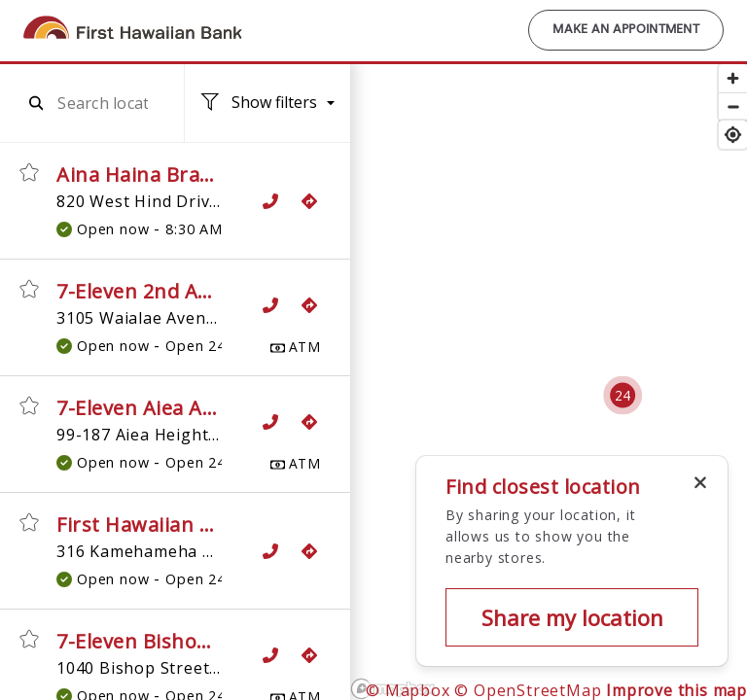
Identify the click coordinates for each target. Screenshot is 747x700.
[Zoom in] (733, 78)
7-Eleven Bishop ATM (158, 641)
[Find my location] (733, 135)
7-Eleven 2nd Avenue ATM (181, 291)
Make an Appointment (625, 30)
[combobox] (103, 103)
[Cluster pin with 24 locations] (622, 395)
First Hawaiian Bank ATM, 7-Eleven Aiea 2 (253, 524)
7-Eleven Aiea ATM (144, 408)
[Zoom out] (733, 106)
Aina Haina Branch (145, 174)
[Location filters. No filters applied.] (267, 103)
